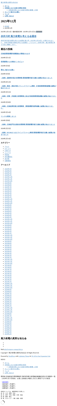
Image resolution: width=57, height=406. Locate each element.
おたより (39, 31)
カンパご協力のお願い (12, 369)
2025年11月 (8, 179)
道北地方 (5, 382)
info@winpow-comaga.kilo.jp (13, 349)
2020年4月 (8, 299)
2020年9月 (8, 289)
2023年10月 (8, 223)
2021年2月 (8, 279)
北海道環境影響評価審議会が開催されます (15, 53)
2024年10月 (8, 203)
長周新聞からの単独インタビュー (12, 61)
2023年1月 (8, 233)
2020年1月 (8, 306)
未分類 (7, 159)
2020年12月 (8, 283)
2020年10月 (8, 287)
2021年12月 (8, 259)
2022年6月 (8, 247)
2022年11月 (8, 237)
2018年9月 (8, 322)
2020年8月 (8, 291)
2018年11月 (8, 318)
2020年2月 (8, 304)
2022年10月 (8, 239)
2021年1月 (8, 281)
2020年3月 (8, 302)
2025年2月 (8, 195)
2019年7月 (8, 316)
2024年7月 (8, 209)
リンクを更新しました (8, 116)
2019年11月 (8, 310)
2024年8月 (8, 207)
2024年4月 (8, 215)
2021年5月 (8, 273)
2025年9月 (8, 183)
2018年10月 (8, 320)
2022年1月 (8, 257)
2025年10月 (8, 181)
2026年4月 (8, 171)
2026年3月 (8, 173)
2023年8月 (8, 225)
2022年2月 (8, 255)
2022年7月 (8, 245)
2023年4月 (8, 229)
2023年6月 (8, 227)
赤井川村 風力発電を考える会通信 (18, 36)
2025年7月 (8, 187)
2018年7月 (8, 326)
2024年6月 (8, 211)
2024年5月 (8, 213)
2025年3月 (8, 193)
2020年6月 (8, 295)
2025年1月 (8, 197)
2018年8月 (8, 324)
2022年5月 (8, 249)
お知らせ (8, 150)
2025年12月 (8, 177)
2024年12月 (8, 199)
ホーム (7, 363)
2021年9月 (8, 265)
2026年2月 (8, 175)
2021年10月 (8, 263)
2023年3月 (8, 231)
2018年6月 (8, 328)
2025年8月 (8, 185)
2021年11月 (8, 261)
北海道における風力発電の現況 (15, 365)
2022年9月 (8, 241)
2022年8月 (8, 243)
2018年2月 (8, 334)
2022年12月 (8, 235)
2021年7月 (8, 269)
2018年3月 (8, 332)
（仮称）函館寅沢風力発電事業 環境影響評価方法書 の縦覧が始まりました (26, 78)
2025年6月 (8, 189)
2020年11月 (8, 285)
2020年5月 (8, 297)
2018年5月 (8, 330)
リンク (7, 371)
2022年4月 (8, 251)
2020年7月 (8, 293)
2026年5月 (8, 169)
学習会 (7, 155)
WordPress (11, 356)
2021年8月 (8, 267)
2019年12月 (8, 308)
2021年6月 (8, 271)
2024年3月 (8, 217)
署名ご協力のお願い (8, 70)
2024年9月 (8, 205)
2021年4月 (8, 275)
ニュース (8, 153)
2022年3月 (8, 253)
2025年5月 (8, 191)
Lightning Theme (24, 356)
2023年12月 (8, 219)
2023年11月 (8, 221)
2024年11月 (8, 201)
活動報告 (8, 161)
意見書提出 (8, 157)
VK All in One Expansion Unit (40, 356)
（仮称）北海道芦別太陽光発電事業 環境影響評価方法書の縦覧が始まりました (28, 124)
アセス (7, 146)
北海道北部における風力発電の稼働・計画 (23, 10)
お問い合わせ (9, 373)
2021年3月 (8, 277)
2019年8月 (8, 314)
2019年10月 (8, 312)
